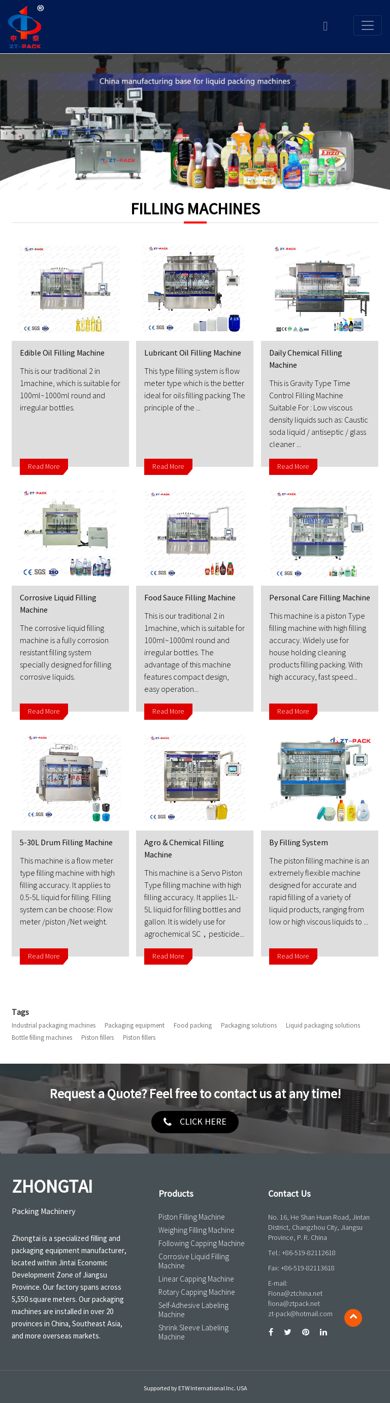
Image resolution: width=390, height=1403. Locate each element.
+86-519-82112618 (309, 1253)
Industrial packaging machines (53, 1026)
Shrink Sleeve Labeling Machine (193, 1332)
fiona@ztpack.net (294, 1303)
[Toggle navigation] (367, 25)
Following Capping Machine (201, 1243)
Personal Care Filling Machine (319, 598)
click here (203, 1122)
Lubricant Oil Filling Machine (192, 353)
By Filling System (298, 843)
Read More (44, 466)
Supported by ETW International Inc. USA (195, 1388)
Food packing (193, 1026)
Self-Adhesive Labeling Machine (193, 1310)
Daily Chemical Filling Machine (305, 359)
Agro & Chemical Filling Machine (184, 849)
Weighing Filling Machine (196, 1230)
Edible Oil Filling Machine (62, 353)
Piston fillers (97, 1038)
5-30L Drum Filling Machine (66, 843)
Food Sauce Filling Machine (190, 598)
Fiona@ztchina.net (295, 1293)
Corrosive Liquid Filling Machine (58, 604)
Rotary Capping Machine (196, 1292)
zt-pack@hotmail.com (300, 1314)
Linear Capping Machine (196, 1279)
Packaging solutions (249, 1026)
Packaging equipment (135, 1026)
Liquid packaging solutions (323, 1026)
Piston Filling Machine (191, 1217)
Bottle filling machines (42, 1038)
